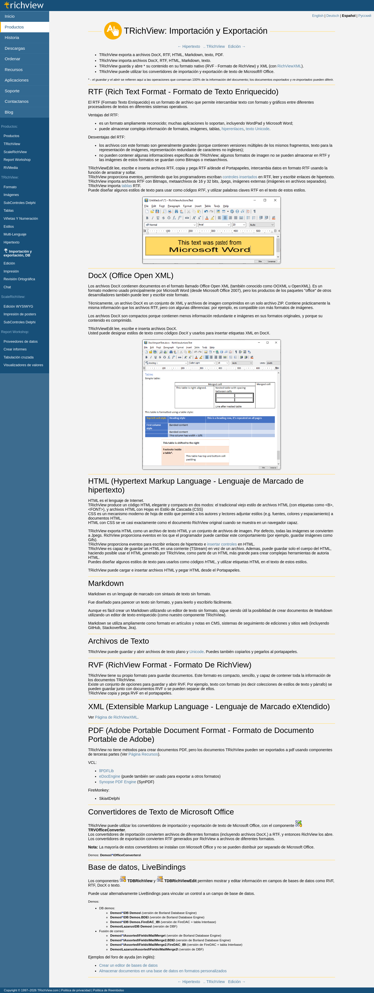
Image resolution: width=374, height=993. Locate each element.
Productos (11, 136)
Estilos (9, 227)
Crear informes (15, 349)
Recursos (14, 69)
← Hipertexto (189, 46)
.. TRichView (214, 46)
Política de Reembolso (108, 990)
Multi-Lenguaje (15, 234)
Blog (9, 112)
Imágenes (11, 195)
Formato (10, 187)
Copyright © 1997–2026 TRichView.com (31, 990)
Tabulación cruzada (19, 357)
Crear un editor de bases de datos (128, 965)
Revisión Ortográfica (19, 279)
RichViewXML (289, 66)
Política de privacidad (75, 990)
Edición (9, 263)
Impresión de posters (20, 314)
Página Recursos (143, 754)
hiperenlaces (233, 129)
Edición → (237, 46)
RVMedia (11, 168)
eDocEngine (109, 776)
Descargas (15, 48)
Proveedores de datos (21, 342)
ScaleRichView (15, 152)
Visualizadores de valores (23, 365)
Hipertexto (11, 242)
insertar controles (222, 544)
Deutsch (332, 16)
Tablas (9, 211)
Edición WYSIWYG (18, 306)
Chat (7, 287)
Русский (364, 16)
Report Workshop (17, 160)
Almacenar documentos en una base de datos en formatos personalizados (163, 971)
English (317, 16)
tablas (127, 186)
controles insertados (240, 177)
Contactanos (16, 101)
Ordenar (12, 58)
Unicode (196, 651)
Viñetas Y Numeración (21, 219)
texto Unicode (258, 129)
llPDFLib (106, 771)
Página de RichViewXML (116, 717)
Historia (12, 37)
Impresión (11, 271)
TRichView (12, 144)
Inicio (10, 16)
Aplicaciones (16, 80)
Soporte (12, 90)
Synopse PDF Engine (117, 782)
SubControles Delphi (20, 203)
